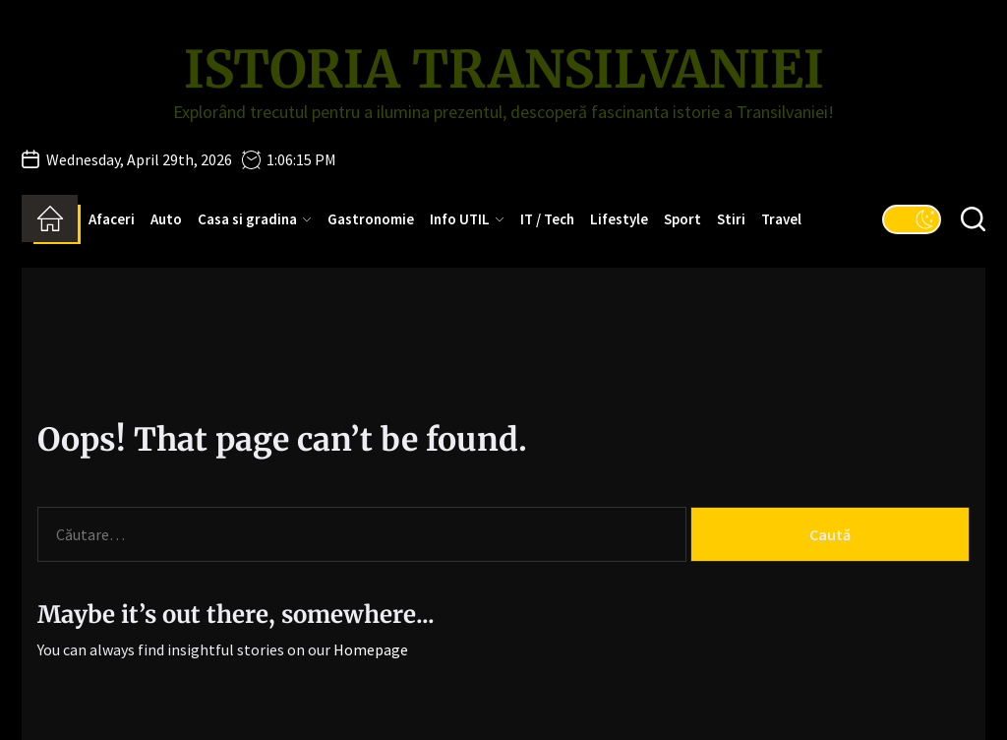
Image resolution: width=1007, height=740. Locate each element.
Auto (166, 219)
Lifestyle (619, 219)
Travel (781, 219)
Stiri (731, 219)
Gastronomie (370, 219)
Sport (682, 219)
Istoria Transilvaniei (504, 69)
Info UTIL (467, 219)
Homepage (370, 649)
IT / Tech (547, 219)
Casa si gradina (255, 219)
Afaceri (112, 219)
